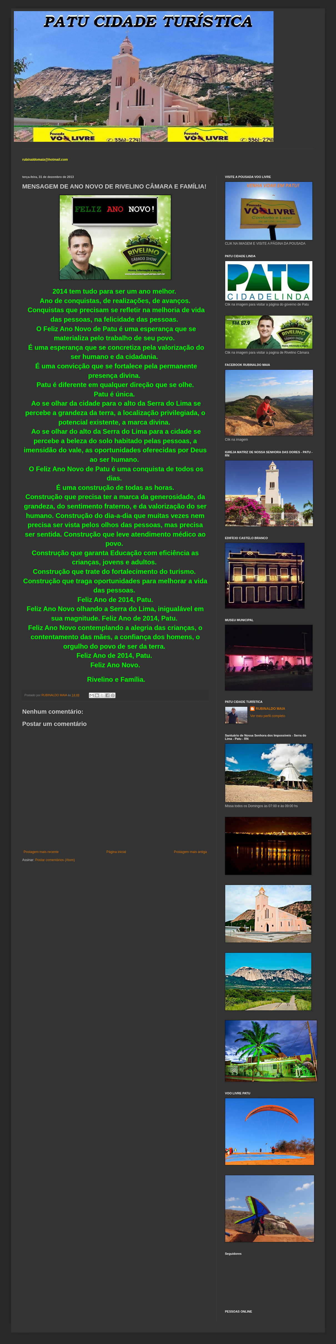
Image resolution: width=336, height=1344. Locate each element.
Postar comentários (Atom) (55, 860)
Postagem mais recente (41, 852)
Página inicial (116, 852)
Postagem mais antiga (190, 852)
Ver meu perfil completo (267, 716)
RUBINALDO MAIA (270, 709)
